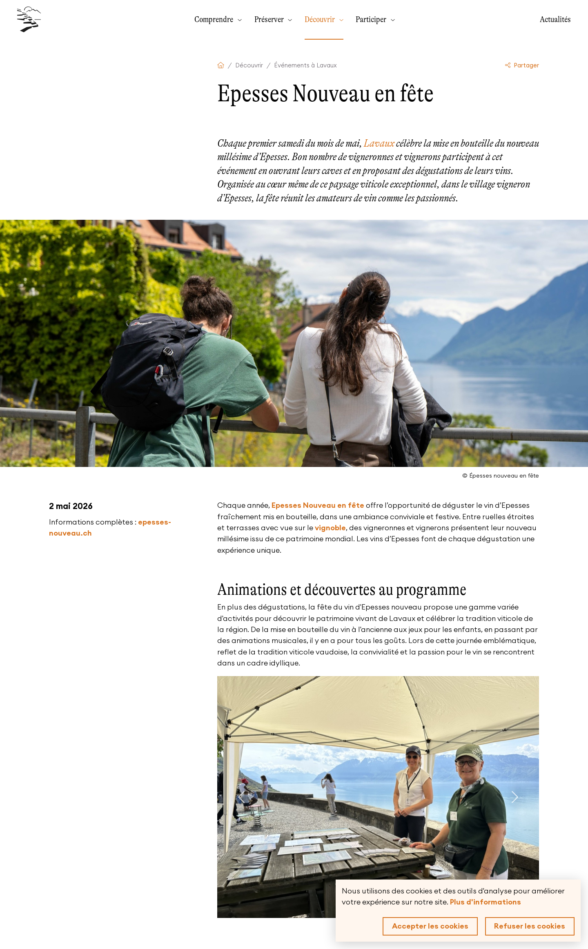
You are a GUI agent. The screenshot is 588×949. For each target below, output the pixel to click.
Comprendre (214, 19)
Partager (522, 66)
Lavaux (379, 143)
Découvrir (320, 19)
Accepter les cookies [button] (430, 926)
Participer (372, 19)
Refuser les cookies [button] (529, 926)
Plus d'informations (485, 902)
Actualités (555, 19)
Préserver (269, 19)
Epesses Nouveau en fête (318, 505)
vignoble (330, 527)
